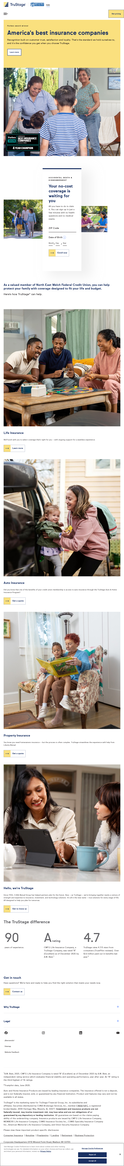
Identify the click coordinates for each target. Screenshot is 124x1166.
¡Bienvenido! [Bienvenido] (9, 1040)
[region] (62, 1154)
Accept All (92, 1161)
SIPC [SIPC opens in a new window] (85, 1106)
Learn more (14, 52)
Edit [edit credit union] (48, 5)
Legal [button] (61, 1021)
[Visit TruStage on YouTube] (118, 1032)
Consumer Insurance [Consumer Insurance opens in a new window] (13, 1136)
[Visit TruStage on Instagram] (43, 1032)
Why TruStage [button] (61, 1007)
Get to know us (19, 909)
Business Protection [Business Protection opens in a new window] (84, 1136)
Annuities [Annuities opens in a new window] (30, 1136)
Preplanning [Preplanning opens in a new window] (43, 1136)
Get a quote (18, 601)
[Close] (120, 1154)
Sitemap (8, 1046)
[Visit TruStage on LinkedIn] (80, 1032)
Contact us (17, 992)
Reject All (92, 1155)
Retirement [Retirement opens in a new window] (67, 1136)
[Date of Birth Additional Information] (64, 237)
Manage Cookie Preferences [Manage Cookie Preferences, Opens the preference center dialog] (92, 1148)
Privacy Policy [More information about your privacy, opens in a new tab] (45, 1151)
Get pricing (116, 14)
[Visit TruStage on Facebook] (6, 1032)
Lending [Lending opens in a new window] (55, 1136)
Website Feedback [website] (12, 1052)
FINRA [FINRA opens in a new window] (79, 1106)
